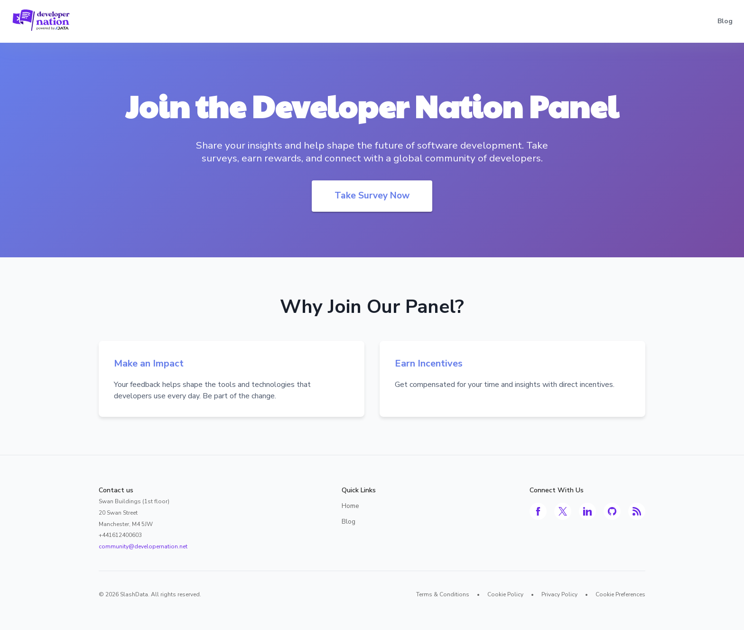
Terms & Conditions (442, 594)
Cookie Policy (505, 594)
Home (350, 505)
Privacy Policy (559, 594)
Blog (725, 21)
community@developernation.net (143, 546)
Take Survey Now (372, 195)
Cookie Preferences (620, 594)
